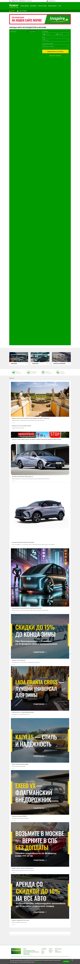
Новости (43, 951)
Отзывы (50, 951)
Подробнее (38, 962)
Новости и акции (42, 5)
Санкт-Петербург (23, 10)
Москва (13, 10)
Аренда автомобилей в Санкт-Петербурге (31, 951)
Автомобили (33, 5)
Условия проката (26, 954)
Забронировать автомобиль (55, 51)
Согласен (66, 961)
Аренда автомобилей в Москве (29, 950)
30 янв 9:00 (61, 34)
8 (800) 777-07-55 (14, 1)
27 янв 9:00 (47, 34)
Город (43, 37)
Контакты (50, 950)
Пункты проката (52, 5)
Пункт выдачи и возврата (47, 43)
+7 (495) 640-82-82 (21, 1)
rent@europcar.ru (51, 1)
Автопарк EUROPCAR (32, 31)
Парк (42, 953)
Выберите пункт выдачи (49, 46)
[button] (72, 960)
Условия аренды (25, 5)
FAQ (42, 950)
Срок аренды (45, 31)
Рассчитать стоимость (55, 55)
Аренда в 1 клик (26, 953)
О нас (59, 5)
